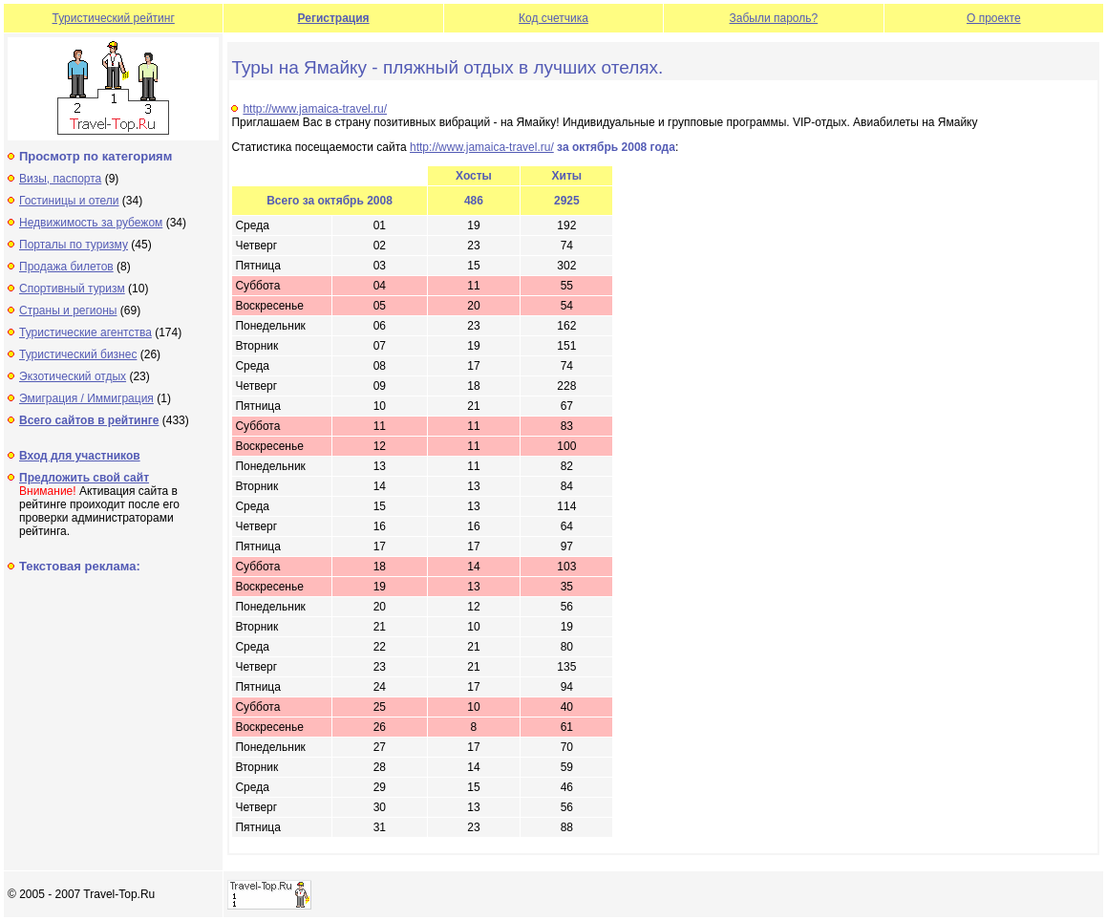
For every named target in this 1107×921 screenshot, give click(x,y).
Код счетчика (553, 18)
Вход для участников (79, 455)
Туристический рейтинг (114, 18)
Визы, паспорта (60, 178)
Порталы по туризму (73, 244)
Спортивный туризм (72, 288)
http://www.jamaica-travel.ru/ (315, 109)
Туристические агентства (85, 332)
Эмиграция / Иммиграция (86, 398)
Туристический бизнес (78, 354)
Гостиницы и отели (69, 200)
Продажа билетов (66, 266)
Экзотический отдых (72, 376)
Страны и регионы (68, 310)
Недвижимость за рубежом (90, 222)
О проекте (994, 18)
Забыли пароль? (774, 18)
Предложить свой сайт (84, 477)
